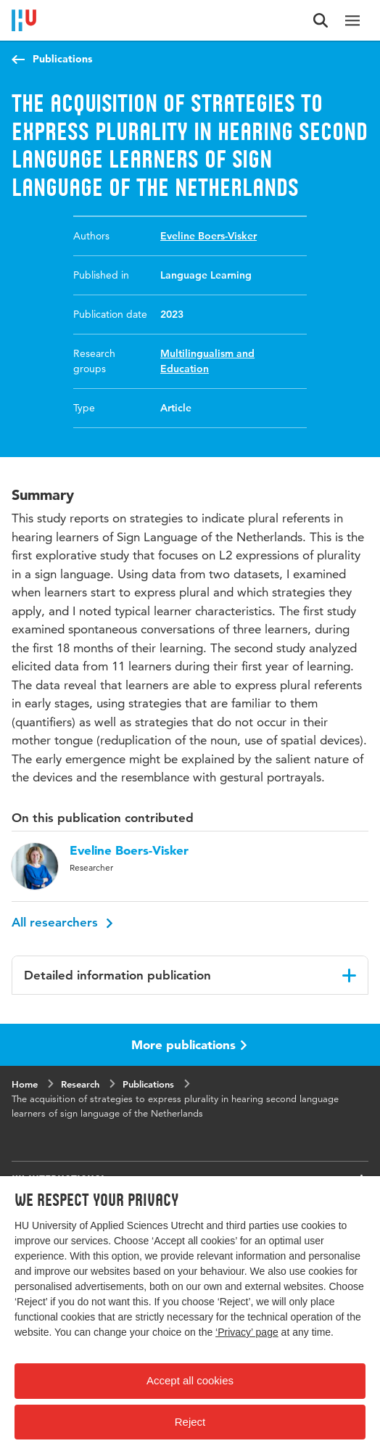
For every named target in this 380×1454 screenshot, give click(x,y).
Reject (190, 1422)
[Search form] (320, 20)
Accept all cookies (190, 1380)
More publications (189, 1044)
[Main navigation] (352, 20)
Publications (62, 58)
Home (25, 1084)
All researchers (62, 922)
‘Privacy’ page (246, 1332)
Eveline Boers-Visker (208, 235)
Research (80, 1084)
